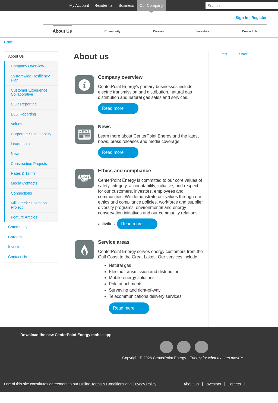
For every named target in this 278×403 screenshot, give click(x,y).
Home (8, 42)
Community (113, 31)
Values (16, 124)
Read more (113, 108)
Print (223, 54)
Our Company (151, 5)
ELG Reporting (23, 114)
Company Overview (27, 66)
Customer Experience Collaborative (29, 92)
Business (126, 5)
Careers (158, 31)
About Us (62, 31)
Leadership (20, 144)
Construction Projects (29, 163)
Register (259, 17)
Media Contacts (24, 183)
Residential (103, 5)
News (15, 153)
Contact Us (249, 31)
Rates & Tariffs (23, 173)
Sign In (242, 17)
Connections (21, 193)
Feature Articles (24, 217)
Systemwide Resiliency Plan (30, 78)
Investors (203, 31)
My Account (79, 5)
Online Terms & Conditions (101, 384)
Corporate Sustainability (31, 134)
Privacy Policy (144, 384)
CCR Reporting (24, 104)
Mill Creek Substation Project (29, 205)
